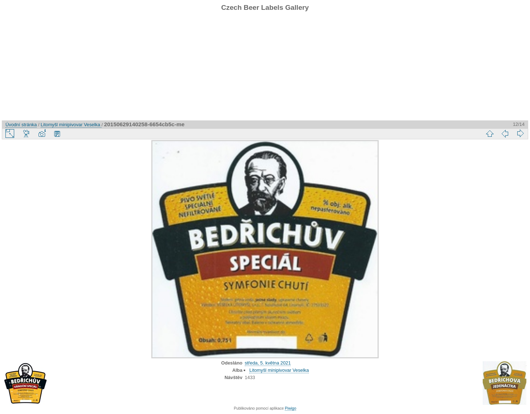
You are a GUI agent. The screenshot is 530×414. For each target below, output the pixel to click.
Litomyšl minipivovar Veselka (71, 124)
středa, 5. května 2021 (268, 363)
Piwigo (290, 408)
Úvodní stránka (21, 124)
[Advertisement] (265, 69)
